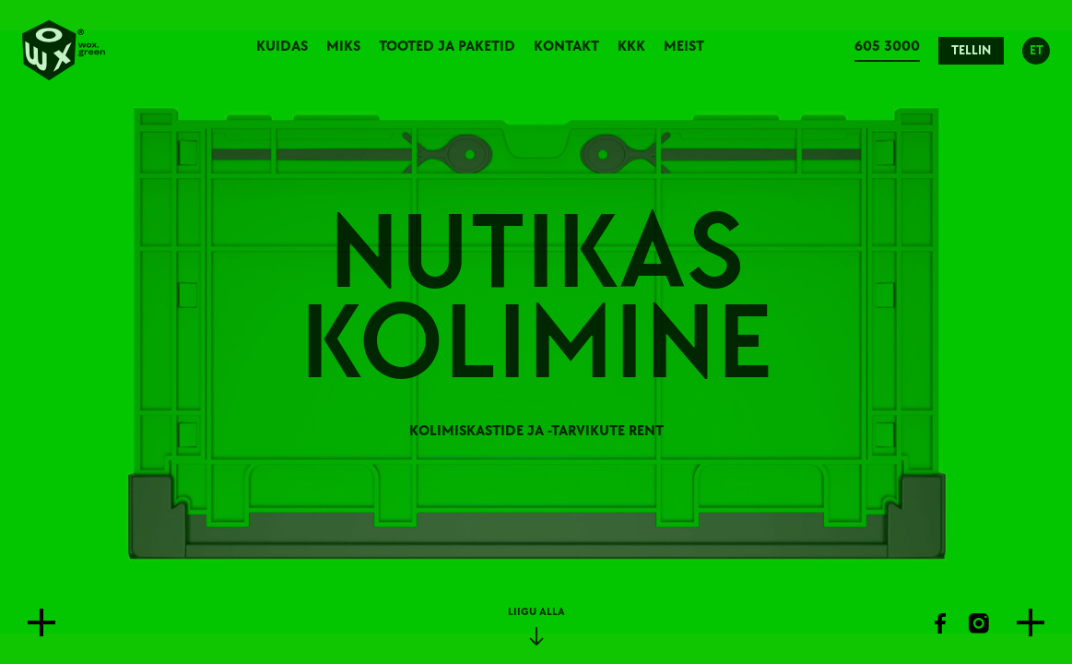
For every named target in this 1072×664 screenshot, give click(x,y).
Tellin (971, 50)
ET (1036, 50)
